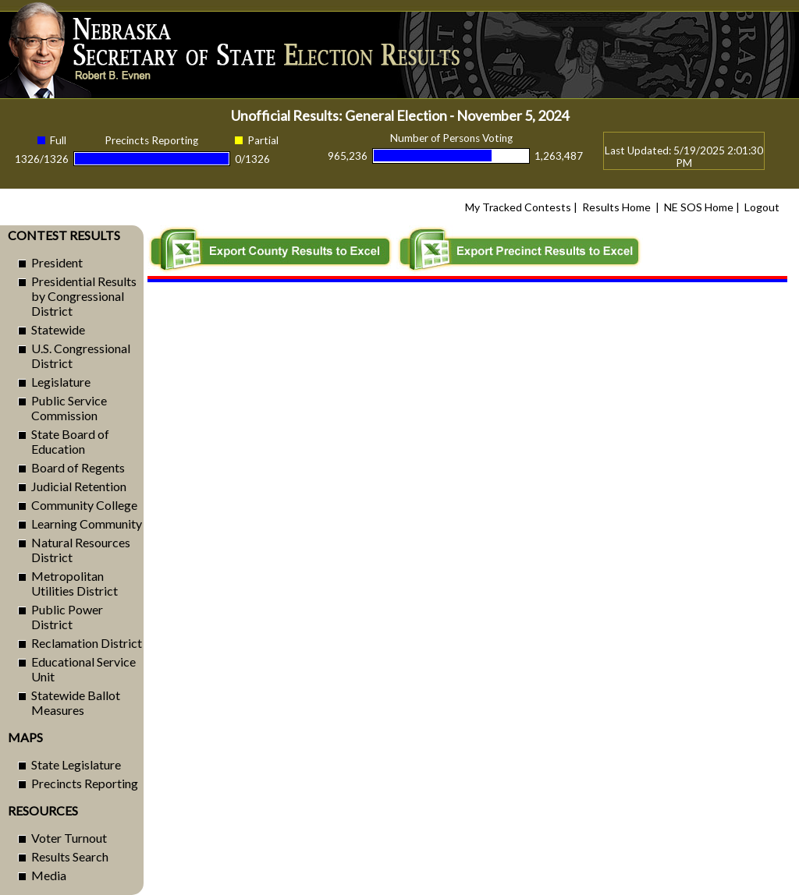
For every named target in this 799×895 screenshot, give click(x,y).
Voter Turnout (69, 837)
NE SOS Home (698, 207)
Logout (761, 207)
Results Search (69, 856)
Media (48, 875)
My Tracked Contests (518, 207)
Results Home (616, 207)
